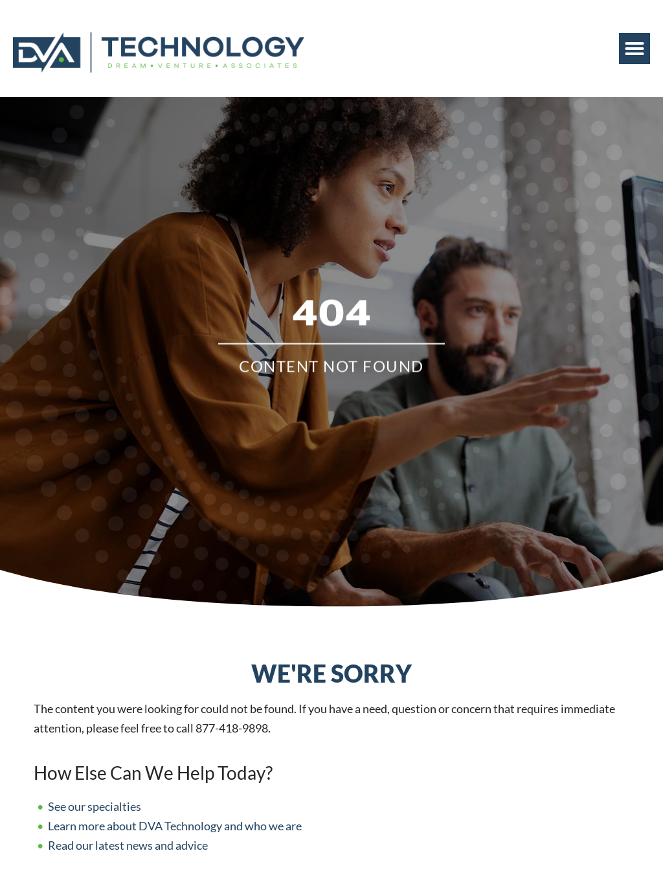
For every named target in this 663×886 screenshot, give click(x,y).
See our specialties (94, 806)
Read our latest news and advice (128, 845)
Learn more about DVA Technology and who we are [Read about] (175, 826)
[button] (634, 48)
